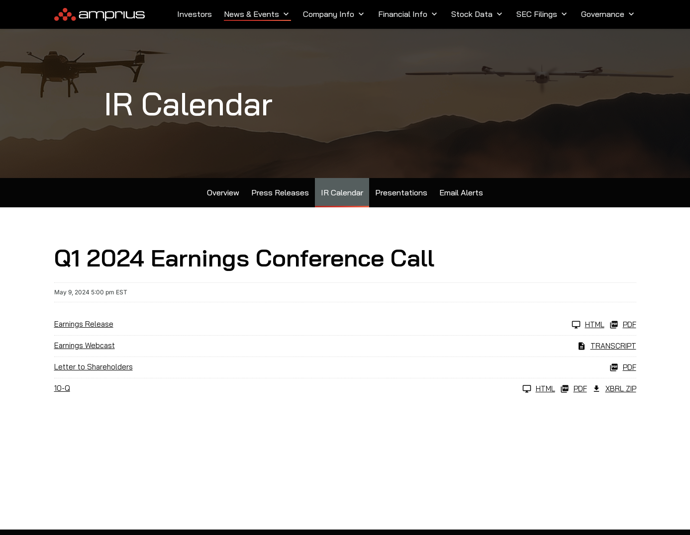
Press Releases (280, 192)
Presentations (401, 192)
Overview (223, 192)
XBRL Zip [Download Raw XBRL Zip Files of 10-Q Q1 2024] (614, 388)
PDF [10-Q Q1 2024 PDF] (573, 388)
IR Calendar (342, 192)
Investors (194, 14)
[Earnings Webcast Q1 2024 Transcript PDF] (345, 346)
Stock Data (477, 14)
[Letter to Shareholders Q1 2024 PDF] (345, 367)
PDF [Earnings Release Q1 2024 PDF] (622, 324)
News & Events (257, 14)
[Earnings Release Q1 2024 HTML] (329, 324)
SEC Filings (542, 14)
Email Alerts (461, 192)
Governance (608, 14)
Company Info (334, 14)
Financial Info (408, 14)
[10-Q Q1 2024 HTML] (304, 388)
